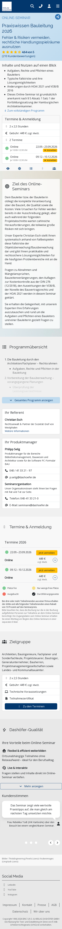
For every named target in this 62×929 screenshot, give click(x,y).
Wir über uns (42, 911)
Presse (42, 905)
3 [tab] (36, 843)
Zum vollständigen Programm (24, 110)
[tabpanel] (31, 820)
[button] (55, 560)
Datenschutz (20, 911)
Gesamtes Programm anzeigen (31, 400)
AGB (54, 905)
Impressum (10, 905)
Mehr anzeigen (31, 786)
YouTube (9, 890)
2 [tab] (31, 843)
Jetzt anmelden (47, 552)
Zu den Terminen (31, 706)
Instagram (9, 894)
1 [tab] (26, 843)
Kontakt (27, 905)
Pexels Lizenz (32, 858)
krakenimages (46, 858)
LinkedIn (9, 885)
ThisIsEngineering (17, 858)
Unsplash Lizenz (10, 861)
